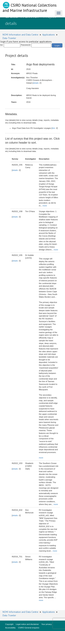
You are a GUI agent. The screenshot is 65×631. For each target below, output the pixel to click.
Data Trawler (9, 38)
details (36, 83)
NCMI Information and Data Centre (20, 34)
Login (57, 45)
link (53, 128)
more (45, 206)
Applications (48, 34)
